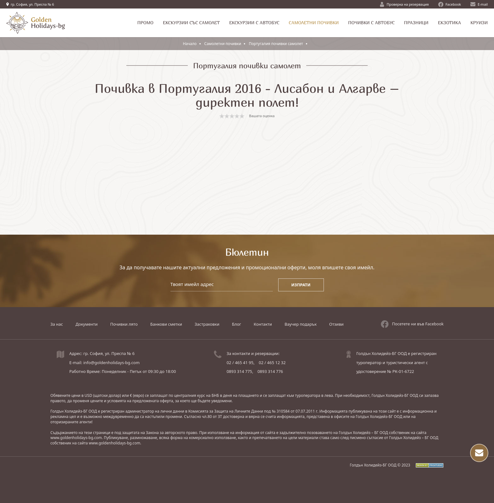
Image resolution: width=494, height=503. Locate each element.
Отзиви (336, 324)
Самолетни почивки (223, 43)
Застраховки (207, 324)
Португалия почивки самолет (276, 43)
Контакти (263, 324)
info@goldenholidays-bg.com (111, 362)
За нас (56, 324)
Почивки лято (124, 324)
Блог (236, 324)
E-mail (479, 4)
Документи (87, 324)
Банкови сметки (166, 324)
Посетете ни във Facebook (412, 324)
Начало (190, 43)
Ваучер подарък (300, 324)
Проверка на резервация (404, 4)
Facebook (449, 4)
